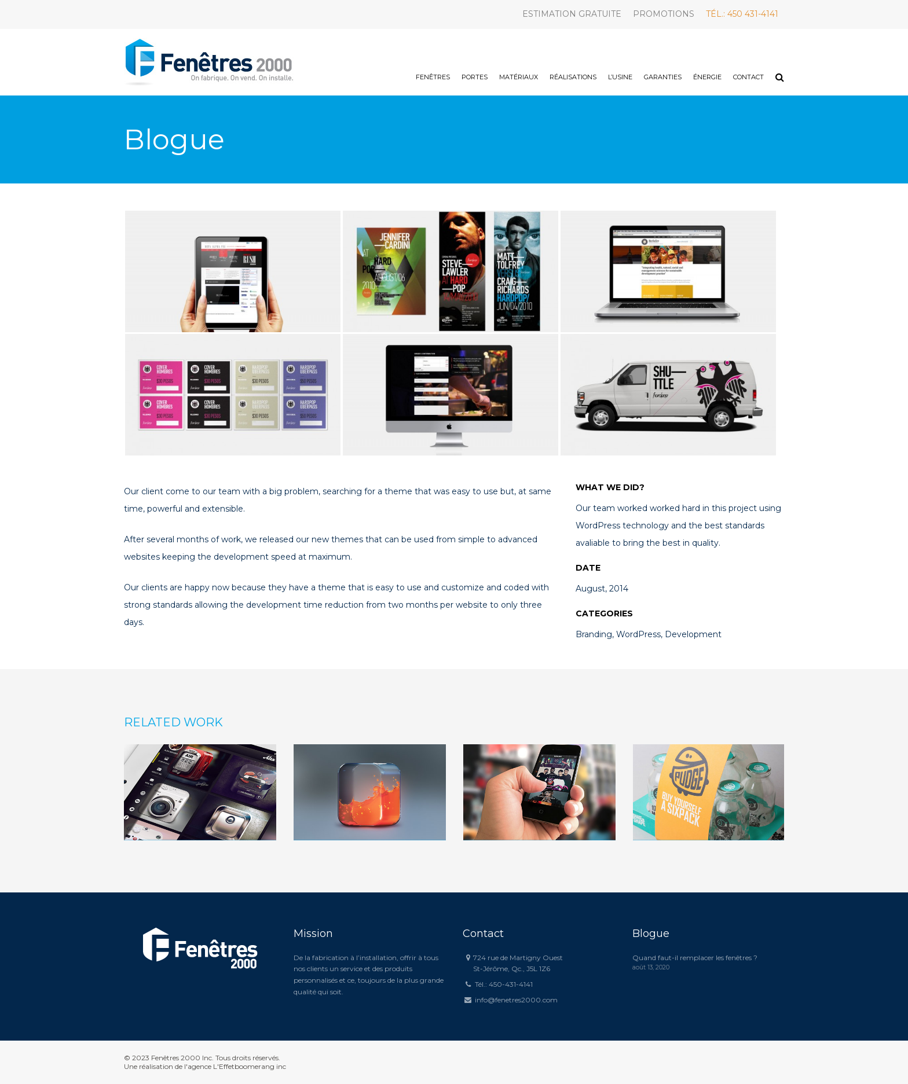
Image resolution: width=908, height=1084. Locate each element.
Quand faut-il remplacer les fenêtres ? (694, 957)
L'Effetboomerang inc (249, 1066)
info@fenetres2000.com (516, 999)
